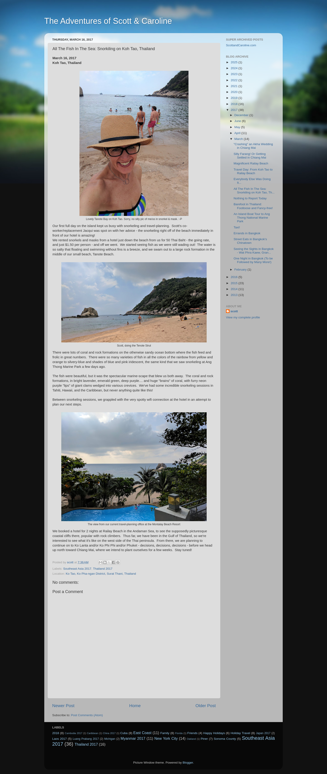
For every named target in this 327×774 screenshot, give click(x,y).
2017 (234, 110)
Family (164, 733)
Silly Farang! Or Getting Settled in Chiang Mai (250, 155)
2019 (234, 98)
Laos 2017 (59, 738)
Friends (192, 733)
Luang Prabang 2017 (86, 738)
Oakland (191, 738)
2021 (234, 86)
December (241, 115)
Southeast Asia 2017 (77, 568)
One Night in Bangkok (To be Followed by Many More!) (253, 260)
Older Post (206, 705)
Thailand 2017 (102, 568)
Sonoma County (225, 738)
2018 (234, 104)
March (239, 139)
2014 (234, 289)
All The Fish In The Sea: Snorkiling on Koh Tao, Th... (254, 190)
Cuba (124, 733)
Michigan (109, 738)
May (237, 127)
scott (234, 311)
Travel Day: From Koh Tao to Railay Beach (253, 171)
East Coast (142, 733)
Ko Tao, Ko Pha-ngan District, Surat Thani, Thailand (101, 573)
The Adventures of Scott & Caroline (108, 21)
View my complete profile (243, 317)
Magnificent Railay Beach (251, 163)
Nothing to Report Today (250, 198)
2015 (234, 283)
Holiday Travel (240, 733)
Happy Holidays (214, 733)
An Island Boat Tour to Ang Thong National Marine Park (252, 217)
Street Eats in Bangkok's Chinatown (250, 240)
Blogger (188, 762)
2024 (234, 68)
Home (135, 705)
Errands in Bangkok (247, 233)
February (241, 269)
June (238, 121)
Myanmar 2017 (133, 738)
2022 (234, 80)
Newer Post (63, 705)
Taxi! (237, 227)
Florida (179, 733)
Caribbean (92, 733)
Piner (204, 738)
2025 (234, 62)
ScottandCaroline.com (241, 45)
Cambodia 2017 (73, 733)
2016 (234, 277)
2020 (234, 92)
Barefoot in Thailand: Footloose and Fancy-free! (253, 206)
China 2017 (109, 733)
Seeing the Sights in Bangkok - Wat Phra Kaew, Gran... (254, 250)
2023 (234, 74)
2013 (234, 295)
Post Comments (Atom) (87, 715)
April (237, 133)
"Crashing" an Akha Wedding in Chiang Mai (253, 145)
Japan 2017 (263, 733)
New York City (166, 738)
